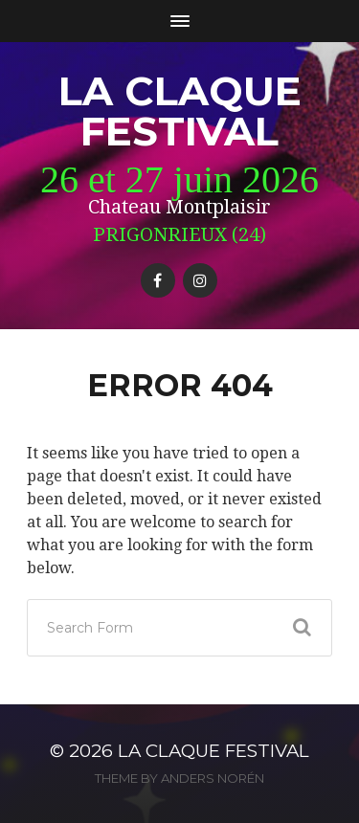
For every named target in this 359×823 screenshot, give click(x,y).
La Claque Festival (180, 111)
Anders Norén (212, 778)
